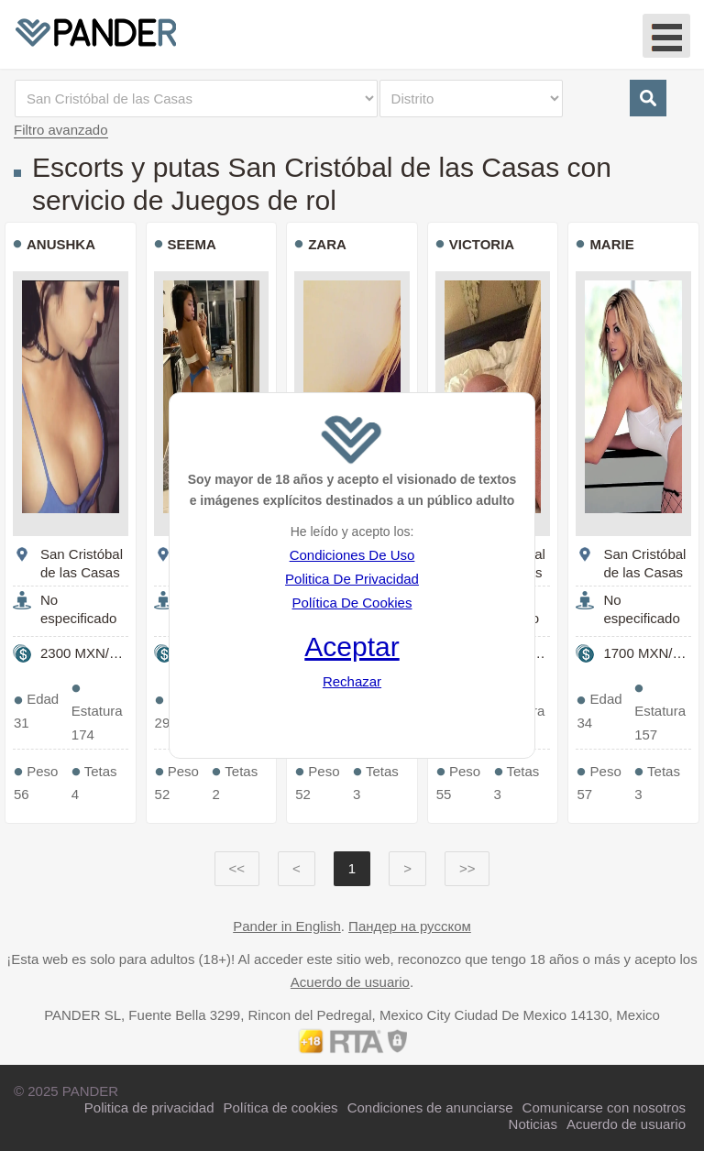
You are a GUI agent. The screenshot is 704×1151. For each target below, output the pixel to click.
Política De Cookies (352, 602)
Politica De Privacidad (352, 578)
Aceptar (351, 646)
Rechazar (352, 681)
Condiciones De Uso (352, 555)
